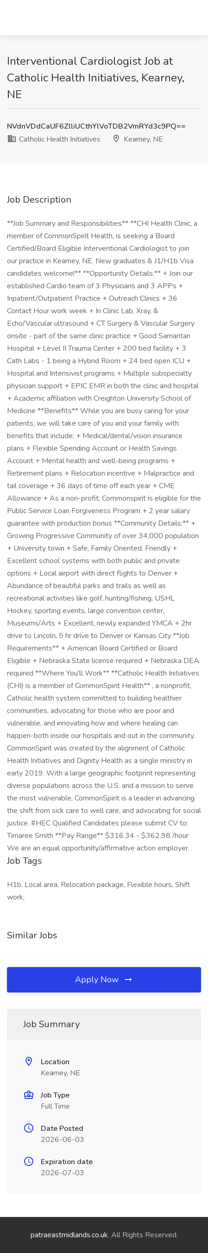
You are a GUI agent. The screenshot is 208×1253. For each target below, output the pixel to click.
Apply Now (104, 979)
